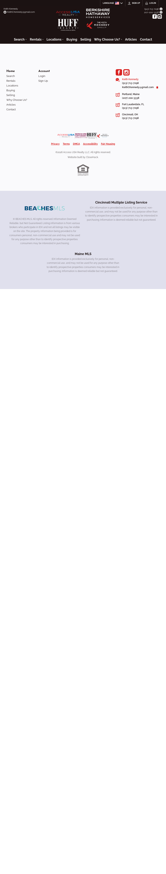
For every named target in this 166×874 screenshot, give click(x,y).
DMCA (76, 143)
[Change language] (113, 3)
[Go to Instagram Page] (159, 16)
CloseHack (92, 157)
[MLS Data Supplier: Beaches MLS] (44, 208)
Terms (66, 143)
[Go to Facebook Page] (154, 16)
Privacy (55, 143)
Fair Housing (108, 143)
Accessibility (90, 143)
